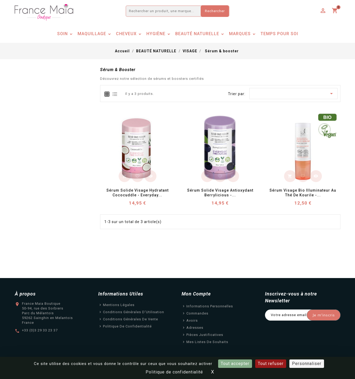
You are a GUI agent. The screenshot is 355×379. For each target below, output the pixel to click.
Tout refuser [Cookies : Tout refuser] (271, 363)
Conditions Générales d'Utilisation (133, 312)
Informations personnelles (209, 306)
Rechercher (215, 11)
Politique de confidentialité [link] (174, 372)
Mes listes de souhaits (207, 342)
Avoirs (192, 320)
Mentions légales (118, 305)
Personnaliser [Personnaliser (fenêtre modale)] (306, 363)
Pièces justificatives (204, 335)
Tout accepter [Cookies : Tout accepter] (235, 363)
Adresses (194, 328)
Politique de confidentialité (127, 326)
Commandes (197, 313)
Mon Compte (196, 294)
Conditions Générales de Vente (130, 319)
